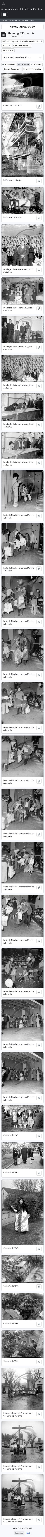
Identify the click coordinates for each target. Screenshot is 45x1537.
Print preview (8, 64)
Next (28, 1533)
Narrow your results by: (22, 26)
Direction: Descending (32, 69)
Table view (36, 64)
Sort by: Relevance (11, 69)
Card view (23, 64)
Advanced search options (17, 57)
